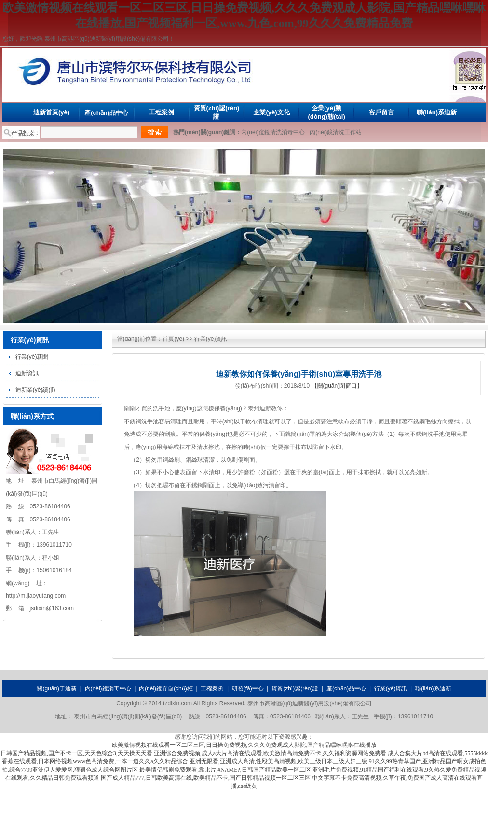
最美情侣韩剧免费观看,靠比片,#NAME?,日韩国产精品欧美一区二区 (225, 769)
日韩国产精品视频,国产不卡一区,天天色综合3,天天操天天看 (76, 753)
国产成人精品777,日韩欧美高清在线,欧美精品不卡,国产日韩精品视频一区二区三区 (206, 777)
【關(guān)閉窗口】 (337, 385)
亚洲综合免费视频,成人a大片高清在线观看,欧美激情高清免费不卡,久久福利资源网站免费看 (270, 753)
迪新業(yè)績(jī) (35, 389)
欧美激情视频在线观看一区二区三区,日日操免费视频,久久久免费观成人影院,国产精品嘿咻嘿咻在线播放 (244, 745)
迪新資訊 (27, 373)
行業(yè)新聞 (32, 356)
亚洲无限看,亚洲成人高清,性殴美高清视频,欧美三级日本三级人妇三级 (278, 761)
